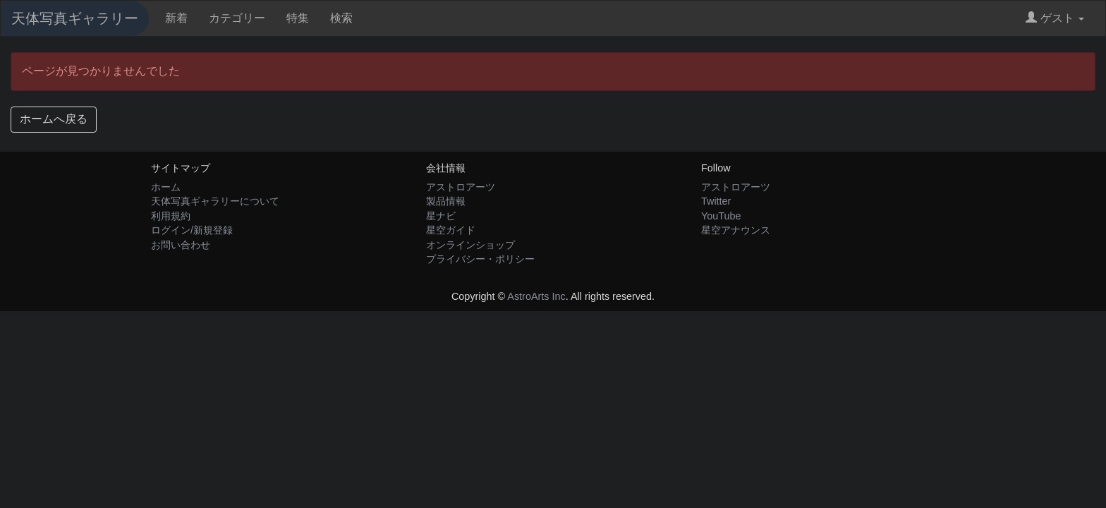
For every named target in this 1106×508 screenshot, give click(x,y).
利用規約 (170, 216)
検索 (341, 18)
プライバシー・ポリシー (480, 259)
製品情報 (446, 201)
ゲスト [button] (1055, 18)
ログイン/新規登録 (192, 230)
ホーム (166, 187)
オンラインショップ (470, 244)
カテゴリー (237, 18)
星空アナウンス (735, 230)
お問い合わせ (180, 244)
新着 (176, 18)
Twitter (716, 201)
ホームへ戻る (53, 119)
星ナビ (441, 216)
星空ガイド (450, 230)
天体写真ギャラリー (74, 18)
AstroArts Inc (536, 296)
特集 (297, 18)
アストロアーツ (460, 187)
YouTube (721, 216)
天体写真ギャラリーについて (215, 201)
